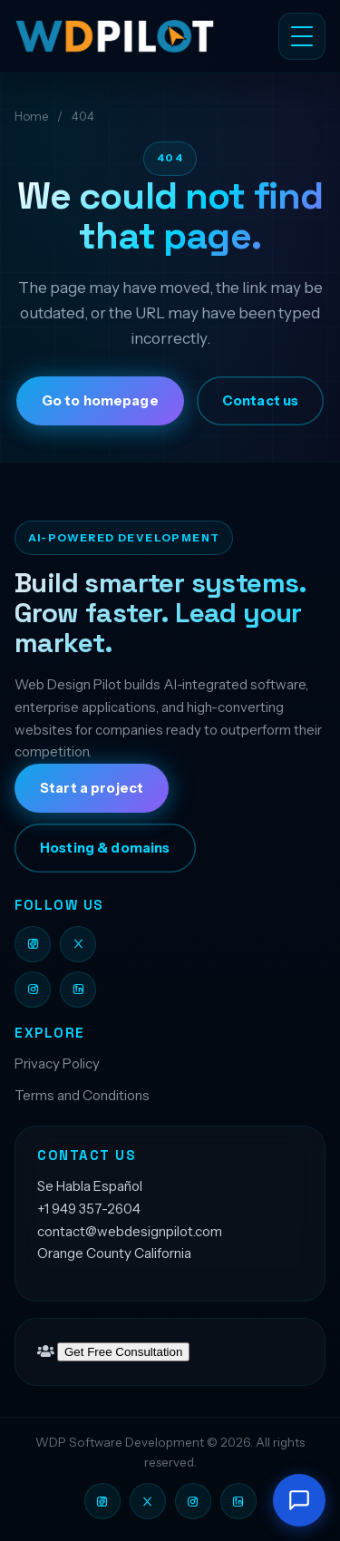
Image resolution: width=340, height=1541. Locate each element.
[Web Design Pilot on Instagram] (33, 989)
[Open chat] (299, 1500)
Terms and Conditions (82, 1095)
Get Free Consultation (123, 1352)
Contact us (260, 401)
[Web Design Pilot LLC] (125, 36)
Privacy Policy (57, 1063)
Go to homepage (100, 401)
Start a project (91, 788)
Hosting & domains (105, 848)
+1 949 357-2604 (89, 1208)
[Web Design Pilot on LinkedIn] (78, 989)
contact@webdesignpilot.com (129, 1231)
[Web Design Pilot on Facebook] (33, 944)
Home (31, 116)
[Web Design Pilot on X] (78, 944)
